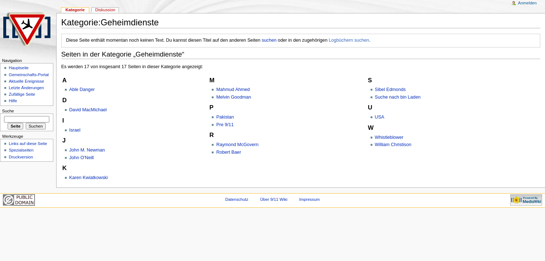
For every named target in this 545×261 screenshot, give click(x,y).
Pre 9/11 (225, 124)
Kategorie (74, 10)
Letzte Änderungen (26, 88)
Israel (74, 130)
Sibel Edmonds (390, 89)
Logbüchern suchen (349, 40)
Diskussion (105, 10)
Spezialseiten (21, 150)
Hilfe (13, 101)
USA (379, 117)
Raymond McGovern (237, 144)
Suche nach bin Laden (398, 97)
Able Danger (82, 89)
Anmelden (527, 3)
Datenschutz (236, 199)
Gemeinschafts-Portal (29, 74)
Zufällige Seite (22, 94)
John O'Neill (81, 157)
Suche (8, 111)
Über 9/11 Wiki (274, 199)
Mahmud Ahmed (232, 89)
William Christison (393, 144)
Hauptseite (19, 68)
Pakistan (225, 117)
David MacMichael (88, 109)
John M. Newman (87, 150)
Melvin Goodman (233, 97)
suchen (269, 40)
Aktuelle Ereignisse (26, 81)
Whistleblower (389, 137)
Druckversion (21, 157)
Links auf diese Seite (28, 143)
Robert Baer (228, 152)
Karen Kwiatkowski (88, 177)
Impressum (309, 199)
